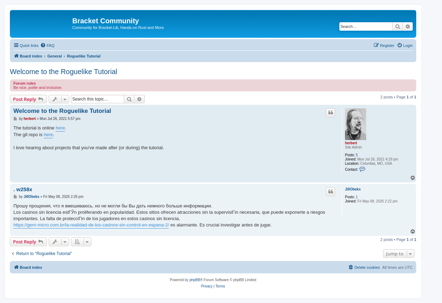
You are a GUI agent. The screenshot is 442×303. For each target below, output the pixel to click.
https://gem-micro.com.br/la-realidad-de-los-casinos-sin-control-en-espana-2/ (91, 225)
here (60, 128)
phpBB (194, 280)
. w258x (22, 189)
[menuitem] (47, 45)
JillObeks (353, 189)
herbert (351, 143)
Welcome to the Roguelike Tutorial (63, 71)
